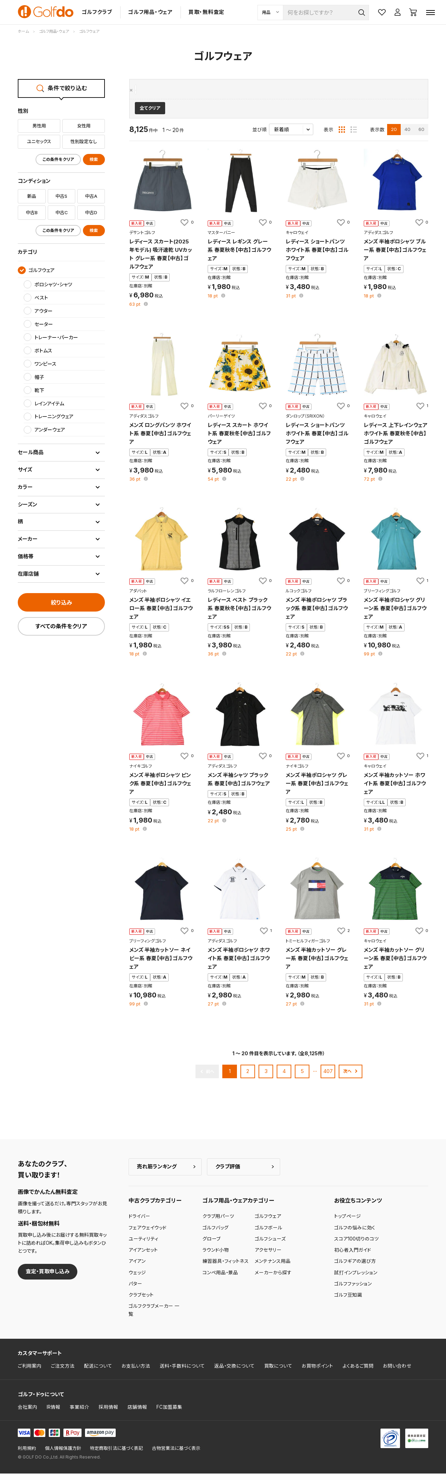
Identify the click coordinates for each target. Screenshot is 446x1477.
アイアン (137, 1264)
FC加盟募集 (169, 1410)
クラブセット (141, 1298)
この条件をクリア (58, 159)
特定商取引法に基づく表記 (116, 1451)
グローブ (211, 1242)
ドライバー (139, 1219)
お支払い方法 (136, 1369)
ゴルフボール (268, 1231)
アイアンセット (143, 1253)
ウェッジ (137, 1275)
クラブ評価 (227, 1169)
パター (135, 1287)
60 (421, 132)
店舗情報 (137, 1410)
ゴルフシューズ (270, 1242)
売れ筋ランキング (157, 1169)
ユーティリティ (144, 1242)
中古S (61, 196)
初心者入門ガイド (352, 1253)
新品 (31, 196)
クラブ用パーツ (218, 1219)
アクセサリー (268, 1253)
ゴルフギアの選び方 (355, 1264)
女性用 (84, 126)
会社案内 (27, 1410)
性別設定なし (83, 141)
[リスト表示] (354, 133)
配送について (98, 1369)
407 (328, 1074)
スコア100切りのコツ (356, 1242)
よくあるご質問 (358, 1369)
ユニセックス (39, 141)
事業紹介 (79, 1410)
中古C (61, 212)
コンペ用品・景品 (220, 1275)
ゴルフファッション (353, 1287)
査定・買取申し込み (48, 1275)
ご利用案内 (29, 1369)
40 (407, 132)
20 (394, 132)
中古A (91, 196)
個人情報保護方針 (63, 1451)
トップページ (347, 1219)
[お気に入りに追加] (186, 225)
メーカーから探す (273, 1275)
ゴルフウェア (149, 90)
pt (135, 307)
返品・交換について (234, 1369)
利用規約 (27, 1451)
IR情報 (53, 1410)
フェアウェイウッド (148, 1231)
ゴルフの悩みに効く (354, 1231)
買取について (278, 1369)
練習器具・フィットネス (225, 1264)
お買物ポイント (317, 1369)
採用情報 (108, 1410)
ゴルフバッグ (215, 1231)
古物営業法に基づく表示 (176, 1451)
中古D (91, 212)
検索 (94, 159)
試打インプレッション (355, 1275)
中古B (32, 212)
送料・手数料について (182, 1369)
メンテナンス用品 (273, 1264)
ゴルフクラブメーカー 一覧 (154, 1313)
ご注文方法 (63, 1369)
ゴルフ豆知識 (348, 1298)
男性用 (39, 126)
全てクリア (150, 111)
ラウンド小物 (215, 1253)
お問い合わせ (397, 1369)
